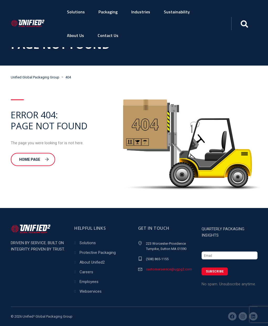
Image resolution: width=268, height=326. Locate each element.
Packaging (108, 12)
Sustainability (177, 12)
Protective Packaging (98, 252)
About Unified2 (92, 262)
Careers (86, 272)
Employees (89, 281)
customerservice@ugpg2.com (169, 269)
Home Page (34, 159)
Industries (140, 12)
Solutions (76, 12)
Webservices (91, 291)
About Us (75, 35)
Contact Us (108, 35)
